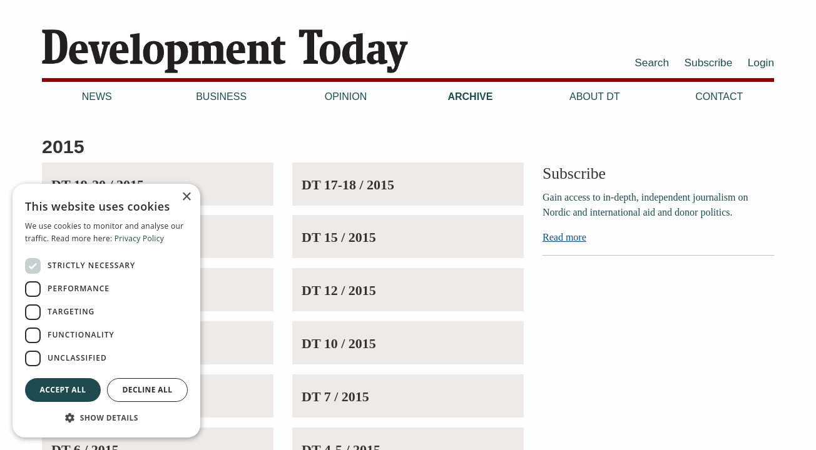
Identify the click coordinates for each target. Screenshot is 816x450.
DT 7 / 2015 (335, 396)
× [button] (186, 197)
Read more (564, 237)
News (97, 96)
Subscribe (709, 62)
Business (221, 96)
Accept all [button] (63, 389)
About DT (594, 96)
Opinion (346, 96)
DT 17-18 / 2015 (348, 184)
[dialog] (106, 311)
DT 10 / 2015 (339, 343)
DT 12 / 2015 (339, 290)
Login (761, 62)
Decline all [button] (148, 389)
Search (652, 62)
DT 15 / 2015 (339, 237)
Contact (719, 96)
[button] (106, 417)
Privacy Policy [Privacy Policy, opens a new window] (139, 238)
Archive (469, 96)
